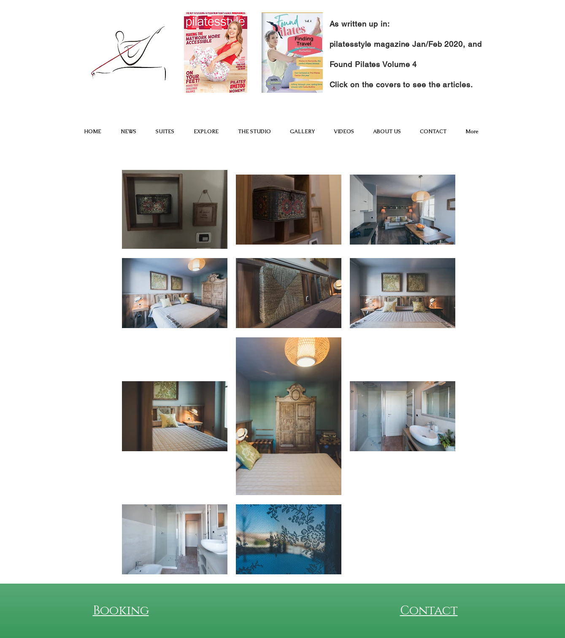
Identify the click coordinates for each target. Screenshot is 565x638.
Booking (121, 611)
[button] (165, 132)
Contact (429, 611)
